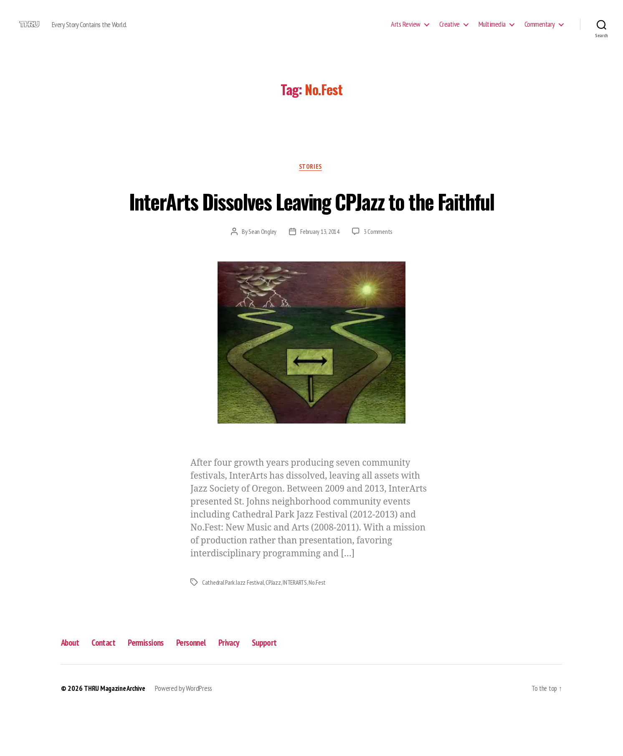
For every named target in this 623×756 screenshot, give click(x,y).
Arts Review (405, 30)
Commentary (539, 30)
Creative (449, 30)
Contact (109, 686)
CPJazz (276, 626)
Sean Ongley (262, 275)
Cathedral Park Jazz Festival (234, 626)
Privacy (248, 686)
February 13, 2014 (319, 275)
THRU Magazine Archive (116, 732)
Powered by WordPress (188, 732)
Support (286, 686)
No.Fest (322, 626)
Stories (311, 180)
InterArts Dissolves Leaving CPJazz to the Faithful (312, 227)
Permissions (155, 686)
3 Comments (378, 275)
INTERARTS (299, 626)
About (72, 686)
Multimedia (492, 30)
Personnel (206, 686)
